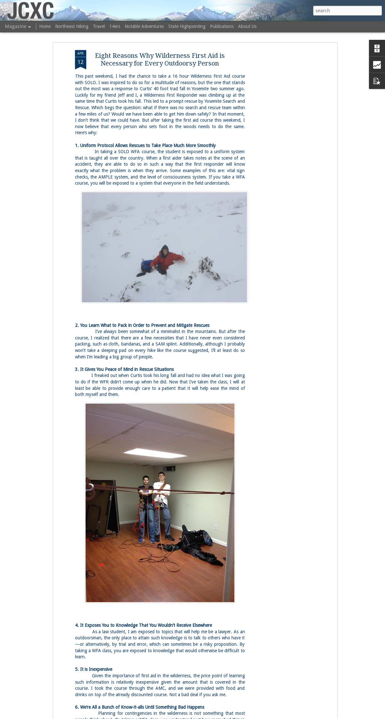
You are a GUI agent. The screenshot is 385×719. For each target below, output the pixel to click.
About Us (247, 26)
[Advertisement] (280, 129)
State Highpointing (186, 26)
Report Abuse (256, 715)
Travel (99, 26)
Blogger (237, 715)
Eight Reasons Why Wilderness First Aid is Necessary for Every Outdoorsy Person (160, 37)
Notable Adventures (144, 26)
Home (45, 26)
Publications (222, 26)
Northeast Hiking (71, 26)
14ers (114, 26)
